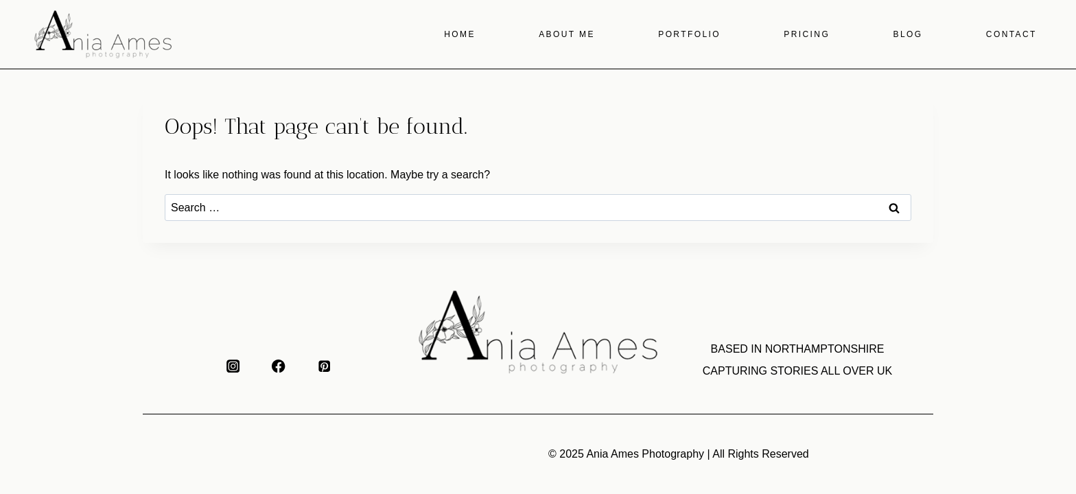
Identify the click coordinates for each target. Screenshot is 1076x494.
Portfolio (689, 34)
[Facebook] (279, 366)
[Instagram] (233, 366)
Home (460, 34)
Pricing (807, 34)
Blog (908, 34)
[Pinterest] (324, 366)
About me (567, 34)
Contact (1011, 34)
